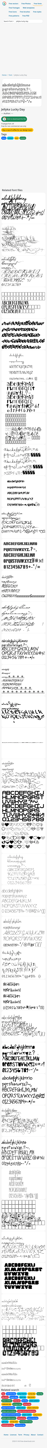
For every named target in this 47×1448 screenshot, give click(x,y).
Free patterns (14, 16)
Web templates (29, 8)
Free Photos (26, 3)
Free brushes (25, 12)
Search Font (8, 21)
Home (4, 75)
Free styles (37, 12)
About (33, 1435)
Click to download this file (14, 119)
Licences (13, 1435)
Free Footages (14, 8)
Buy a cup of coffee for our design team (17, 130)
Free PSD (25, 16)
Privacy (26, 1435)
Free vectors (13, 3)
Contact (40, 1435)
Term (20, 1435)
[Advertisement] (23, 49)
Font (10, 75)
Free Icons (13, 12)
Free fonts (38, 3)
